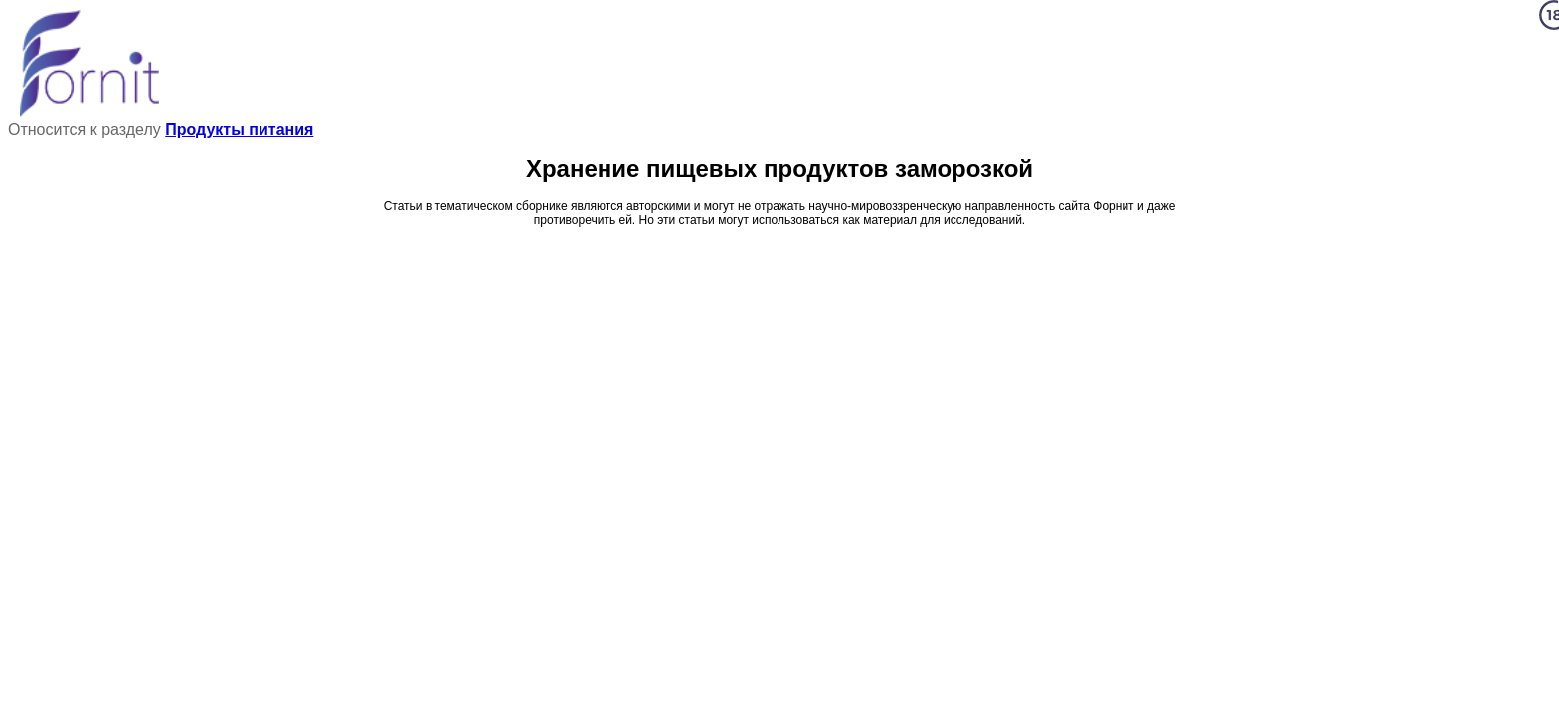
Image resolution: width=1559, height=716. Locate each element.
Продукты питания (239, 129)
